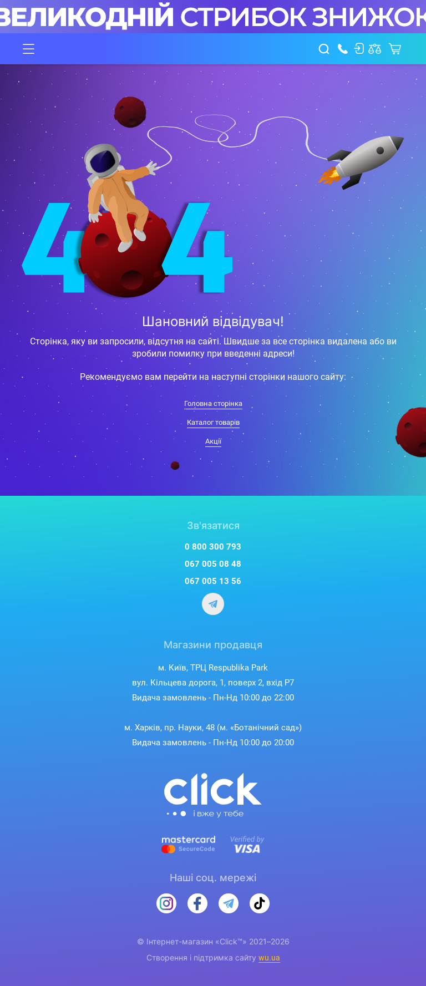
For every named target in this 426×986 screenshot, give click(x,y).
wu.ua (269, 957)
